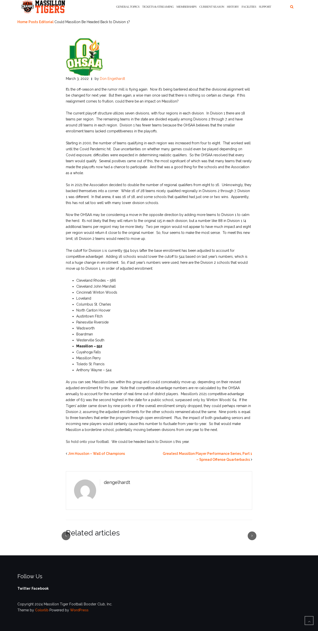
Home (22, 22)
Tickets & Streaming (158, 6)
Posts (33, 22)
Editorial (46, 22)
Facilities (248, 6)
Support (265, 6)
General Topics (127, 6)
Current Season (211, 6)
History (233, 6)
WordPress (79, 610)
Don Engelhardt (112, 79)
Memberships (186, 6)
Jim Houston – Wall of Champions (96, 454)
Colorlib (41, 610)
